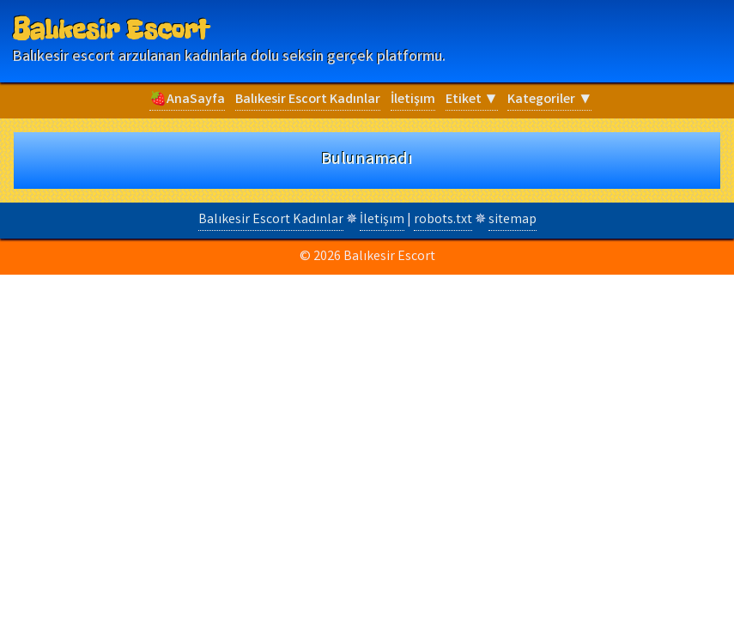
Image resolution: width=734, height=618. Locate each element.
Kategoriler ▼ (549, 100)
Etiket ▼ (472, 100)
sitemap (512, 220)
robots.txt (443, 220)
